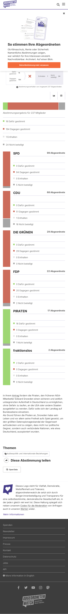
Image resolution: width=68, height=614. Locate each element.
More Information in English (18, 575)
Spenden (7, 525)
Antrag (15, 395)
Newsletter (9, 531)
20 (27, 290)
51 (27, 211)
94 (28, 172)
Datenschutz (9, 556)
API (4, 569)
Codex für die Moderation (33, 505)
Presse (6, 544)
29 (27, 251)
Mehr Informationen (13, 514)
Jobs (5, 563)
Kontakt (7, 550)
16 (24, 224)
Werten (24, 509)
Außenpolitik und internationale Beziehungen (26, 453)
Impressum (9, 537)
